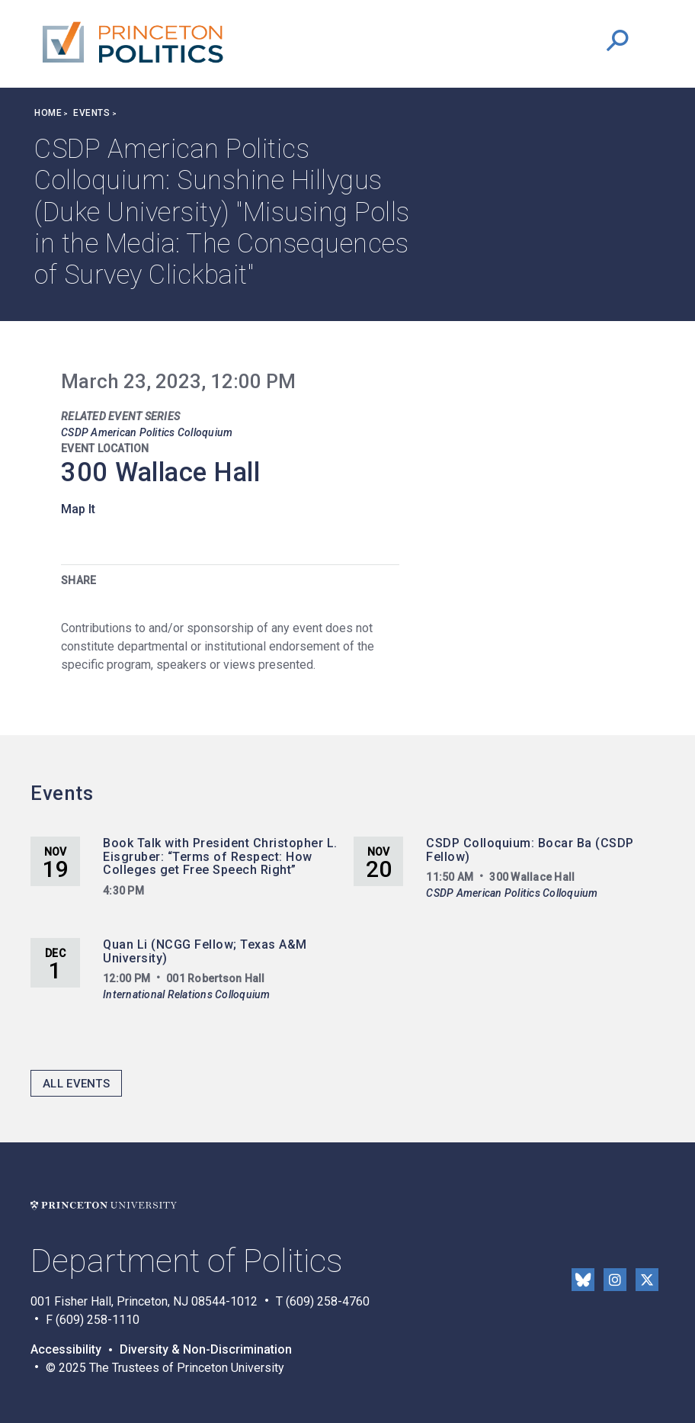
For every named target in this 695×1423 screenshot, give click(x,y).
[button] (617, 40)
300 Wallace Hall (160, 472)
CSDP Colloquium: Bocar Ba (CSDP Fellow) (530, 850)
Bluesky (583, 1279)
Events (91, 113)
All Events (76, 1084)
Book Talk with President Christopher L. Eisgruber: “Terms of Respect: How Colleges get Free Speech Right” (220, 856)
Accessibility (65, 1349)
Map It (78, 509)
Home (48, 113)
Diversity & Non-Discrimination (206, 1349)
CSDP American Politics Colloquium (146, 432)
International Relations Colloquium (187, 994)
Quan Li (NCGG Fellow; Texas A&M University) (205, 951)
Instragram (615, 1279)
